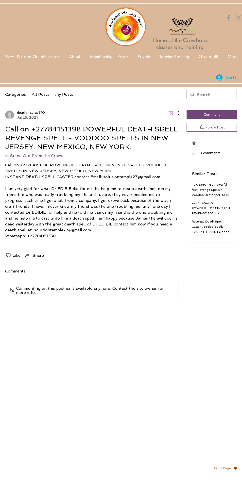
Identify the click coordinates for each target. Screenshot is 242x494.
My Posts (64, 94)
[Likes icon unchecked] (8, 255)
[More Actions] (176, 113)
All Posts (40, 94)
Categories (15, 94)
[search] (212, 94)
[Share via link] (34, 255)
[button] (74, 56)
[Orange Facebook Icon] (228, 17)
